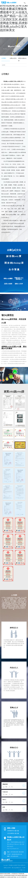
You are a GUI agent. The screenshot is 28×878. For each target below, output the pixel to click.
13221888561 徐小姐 (13, 833)
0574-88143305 (14, 852)
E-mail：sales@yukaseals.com (14, 854)
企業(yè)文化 (13, 58)
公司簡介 (3, 58)
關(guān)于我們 (14, 46)
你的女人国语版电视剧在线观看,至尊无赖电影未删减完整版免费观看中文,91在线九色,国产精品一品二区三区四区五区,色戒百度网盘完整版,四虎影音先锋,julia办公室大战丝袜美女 (14, 16)
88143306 (21, 852)
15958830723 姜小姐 (13, 830)
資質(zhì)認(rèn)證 (22, 59)
